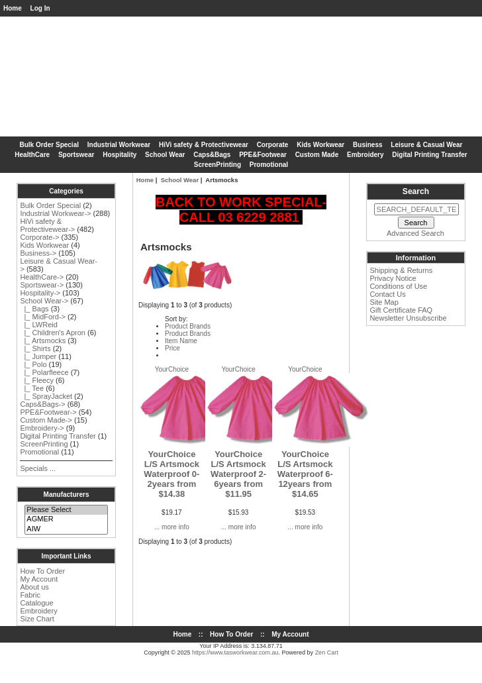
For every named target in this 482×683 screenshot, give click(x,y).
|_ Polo (33, 364)
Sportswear (76, 154)
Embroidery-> (42, 428)
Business (367, 144)
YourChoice (172, 369)
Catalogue (36, 603)
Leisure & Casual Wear (426, 144)
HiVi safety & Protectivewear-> (47, 225)
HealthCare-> (42, 277)
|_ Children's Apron (52, 333)
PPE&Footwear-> (48, 412)
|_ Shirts (35, 348)
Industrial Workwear (118, 144)
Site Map (383, 302)
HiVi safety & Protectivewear (203, 144)
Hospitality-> (40, 293)
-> (44, 301)
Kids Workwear (320, 144)
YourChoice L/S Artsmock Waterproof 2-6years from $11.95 (238, 474)
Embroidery (365, 154)
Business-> (38, 253)
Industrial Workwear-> (55, 213)
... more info (171, 527)
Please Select (66, 510)
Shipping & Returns (400, 270)
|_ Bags (34, 309)
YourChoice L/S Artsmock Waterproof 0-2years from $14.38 (171, 474)
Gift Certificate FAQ (400, 310)
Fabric (30, 595)
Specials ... (38, 468)
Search (416, 191)
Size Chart (37, 619)
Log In (40, 8)
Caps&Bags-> (42, 404)
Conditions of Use (398, 286)
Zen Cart (326, 652)
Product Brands (188, 326)
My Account (39, 579)
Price (172, 348)
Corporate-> (39, 237)
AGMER (66, 519)
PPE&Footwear (263, 154)
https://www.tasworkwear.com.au (235, 652)
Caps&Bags (211, 154)
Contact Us (387, 294)
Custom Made (317, 154)
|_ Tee (32, 388)
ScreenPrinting (217, 164)
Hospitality (119, 154)
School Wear (180, 180)
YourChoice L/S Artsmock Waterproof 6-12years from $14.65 (305, 474)
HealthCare (32, 154)
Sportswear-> (42, 285)
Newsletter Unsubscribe (407, 318)
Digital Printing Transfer (429, 154)
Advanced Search (415, 233)
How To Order (42, 571)
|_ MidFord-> (43, 317)
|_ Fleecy (37, 380)
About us (34, 587)
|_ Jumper (38, 356)
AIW (66, 529)
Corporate (273, 144)
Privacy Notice (392, 278)
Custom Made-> (46, 420)
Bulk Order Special (49, 144)
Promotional (269, 164)
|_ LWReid (38, 325)
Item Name (181, 340)
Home (12, 8)
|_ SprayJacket (46, 396)
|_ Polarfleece (44, 372)
